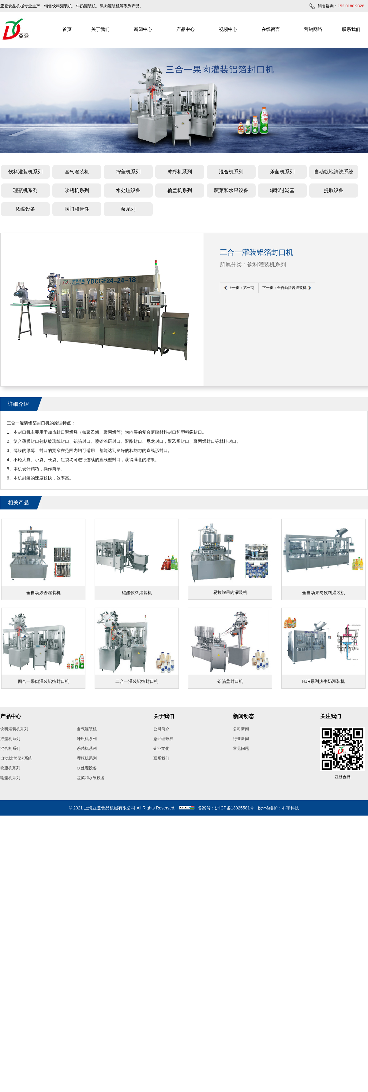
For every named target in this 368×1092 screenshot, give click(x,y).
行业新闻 (241, 738)
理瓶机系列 (25, 190)
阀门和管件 (77, 209)
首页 (67, 29)
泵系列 (128, 209)
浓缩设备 (25, 209)
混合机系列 (231, 171)
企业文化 (161, 748)
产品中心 (185, 29)
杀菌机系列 (282, 171)
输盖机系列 (179, 190)
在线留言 (270, 29)
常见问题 (241, 748)
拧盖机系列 (128, 171)
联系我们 (351, 29)
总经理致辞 (163, 738)
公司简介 (161, 729)
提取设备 (334, 190)
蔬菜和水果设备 (231, 190)
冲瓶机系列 (179, 171)
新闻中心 (143, 29)
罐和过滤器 (282, 190)
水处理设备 (128, 190)
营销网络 (313, 29)
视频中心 (228, 29)
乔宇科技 (290, 807)
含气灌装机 (77, 171)
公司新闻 (241, 729)
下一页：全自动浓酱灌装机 (284, 288)
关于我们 (100, 29)
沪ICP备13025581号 (234, 807)
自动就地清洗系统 (333, 171)
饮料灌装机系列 (25, 171)
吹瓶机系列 (77, 190)
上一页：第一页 (241, 288)
